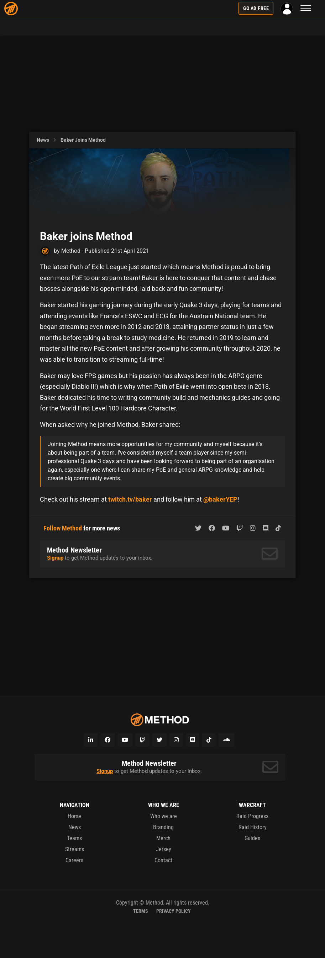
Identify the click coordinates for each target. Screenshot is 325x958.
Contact (163, 860)
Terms (140, 911)
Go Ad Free (256, 8)
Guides (252, 838)
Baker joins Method (83, 139)
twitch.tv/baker (130, 499)
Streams (74, 849)
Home (74, 816)
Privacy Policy (173, 911)
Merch (163, 838)
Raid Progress (252, 816)
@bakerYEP (220, 499)
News (43, 139)
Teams (74, 838)
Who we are (163, 816)
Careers (74, 860)
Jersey (163, 849)
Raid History (252, 827)
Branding (163, 827)
